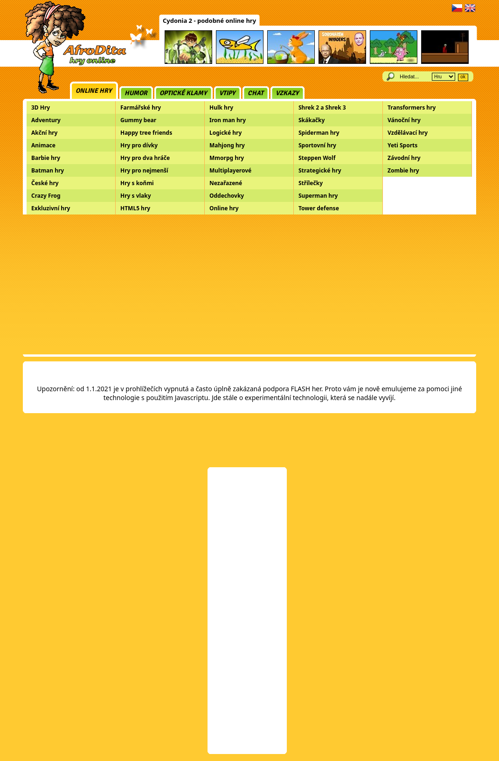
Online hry (94, 91)
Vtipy (227, 93)
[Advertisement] (249, 284)
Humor (136, 93)
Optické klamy (183, 93)
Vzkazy (287, 93)
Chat (255, 93)
